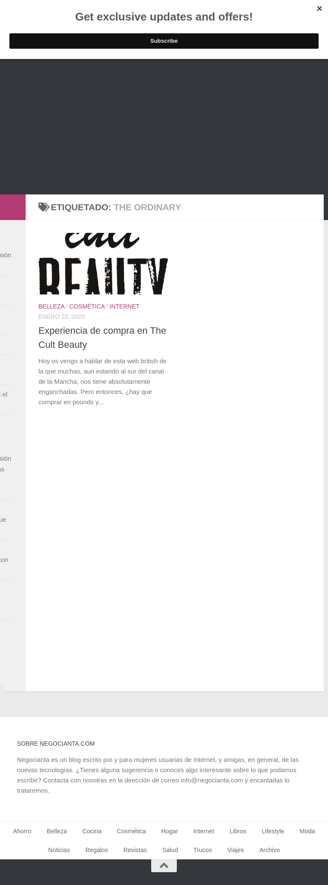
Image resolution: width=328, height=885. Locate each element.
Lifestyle (273, 831)
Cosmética (86, 306)
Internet (125, 306)
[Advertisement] (164, 130)
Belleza (51, 306)
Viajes (235, 850)
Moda (307, 831)
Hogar (169, 831)
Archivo (269, 850)
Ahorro (22, 831)
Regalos (96, 850)
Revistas (135, 850)
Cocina (92, 831)
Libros (238, 831)
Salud (170, 850)
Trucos (202, 850)
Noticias (59, 850)
